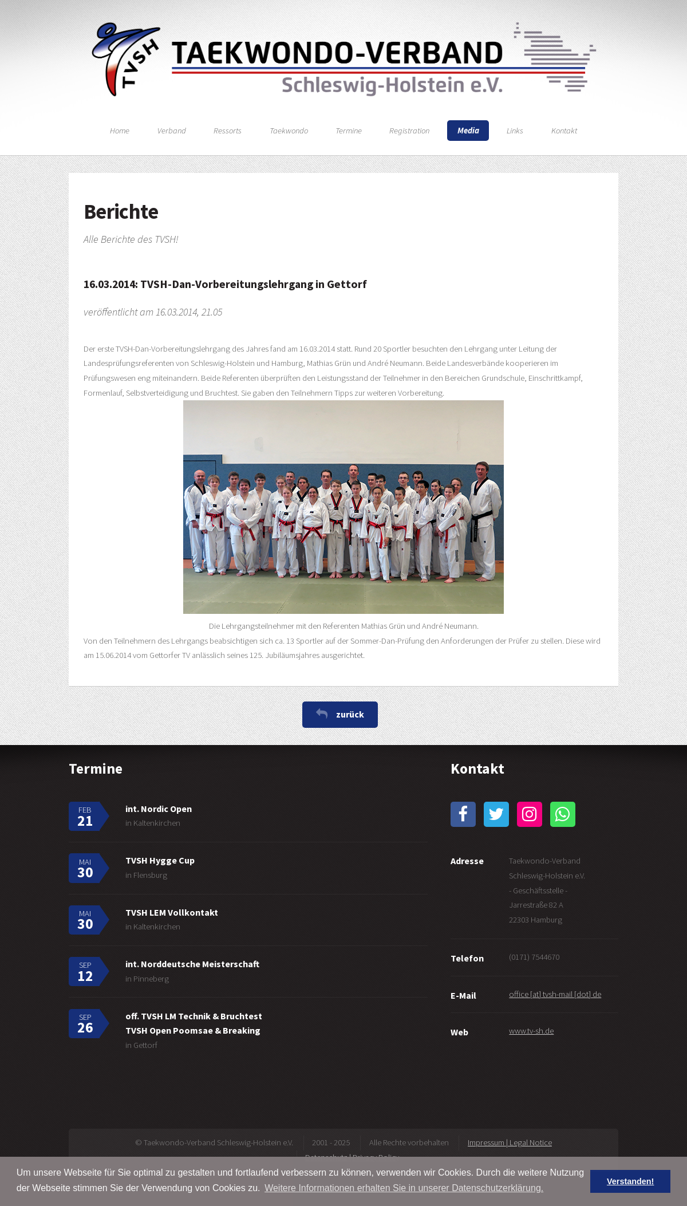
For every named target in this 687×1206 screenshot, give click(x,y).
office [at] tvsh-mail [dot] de (555, 994)
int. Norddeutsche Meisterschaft (192, 963)
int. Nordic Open (158, 808)
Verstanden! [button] (630, 1181)
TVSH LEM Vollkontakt (171, 912)
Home (119, 130)
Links (515, 130)
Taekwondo (289, 130)
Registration (409, 130)
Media (468, 130)
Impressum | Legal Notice (510, 1142)
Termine (348, 130)
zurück (350, 714)
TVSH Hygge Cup (160, 860)
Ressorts (228, 130)
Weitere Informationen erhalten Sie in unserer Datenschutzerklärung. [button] (403, 1188)
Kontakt (564, 130)
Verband (171, 130)
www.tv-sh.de (531, 1031)
